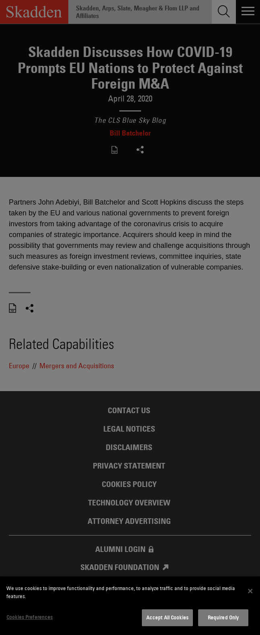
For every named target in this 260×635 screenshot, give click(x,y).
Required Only (223, 617)
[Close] (250, 591)
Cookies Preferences (29, 617)
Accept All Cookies (167, 617)
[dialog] (130, 605)
